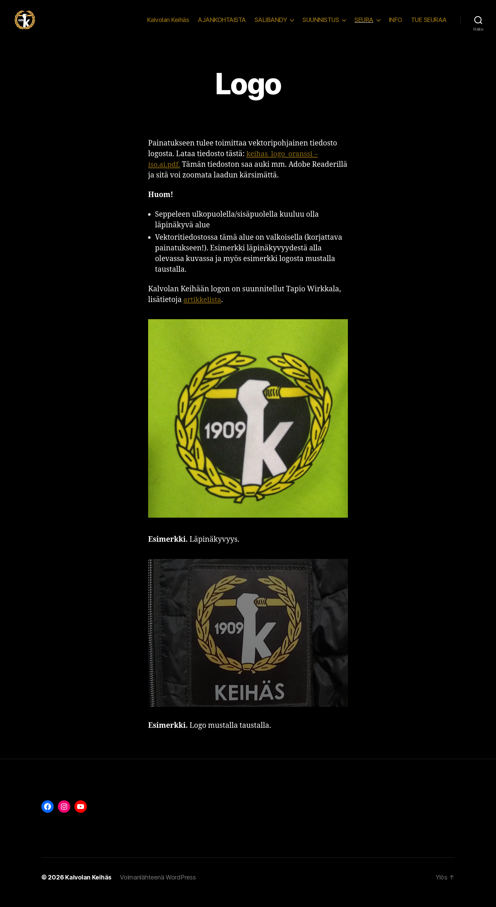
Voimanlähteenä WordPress (158, 887)
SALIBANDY (271, 25)
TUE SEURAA (429, 25)
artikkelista (203, 310)
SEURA (363, 25)
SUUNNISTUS (320, 25)
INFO (395, 25)
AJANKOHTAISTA (222, 25)
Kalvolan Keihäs (168, 25)
